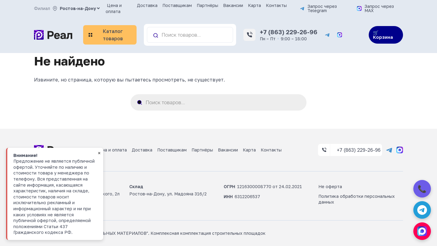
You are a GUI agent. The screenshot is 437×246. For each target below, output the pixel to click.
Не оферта (330, 186)
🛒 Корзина (383, 35)
